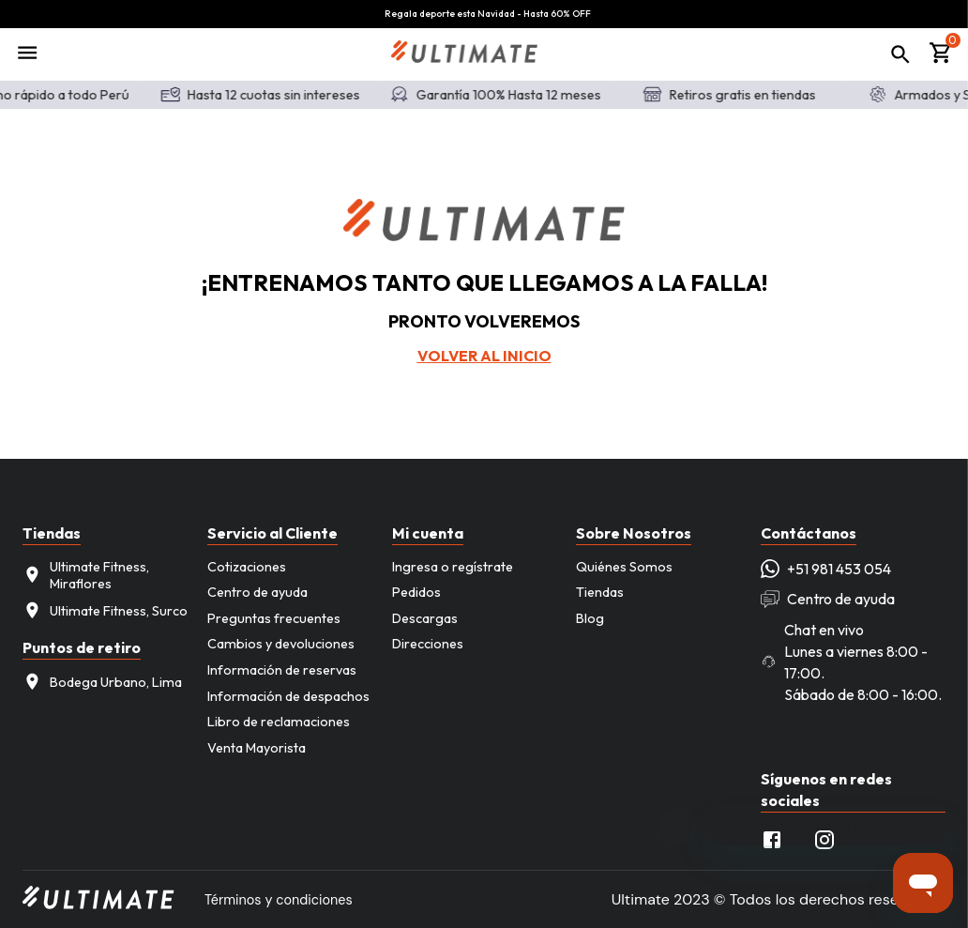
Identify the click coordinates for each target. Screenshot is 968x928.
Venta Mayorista (256, 747)
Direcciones (427, 643)
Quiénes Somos (624, 566)
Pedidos (416, 592)
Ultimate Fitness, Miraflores (86, 575)
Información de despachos (288, 696)
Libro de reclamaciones (278, 721)
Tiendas (600, 592)
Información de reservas (281, 670)
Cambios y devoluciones (281, 643)
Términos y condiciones (278, 899)
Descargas (425, 618)
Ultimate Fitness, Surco (105, 610)
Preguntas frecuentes (273, 618)
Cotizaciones (246, 566)
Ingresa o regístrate (452, 566)
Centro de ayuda (257, 592)
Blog (590, 618)
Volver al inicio (484, 355)
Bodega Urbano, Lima (102, 682)
